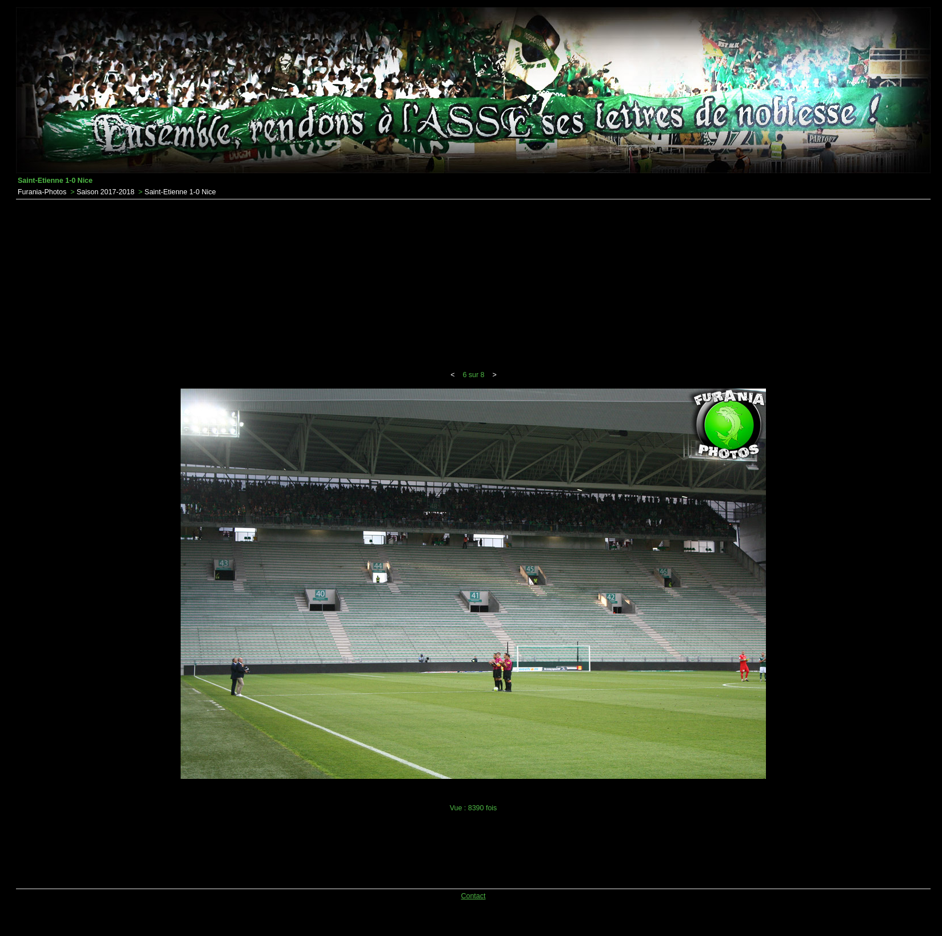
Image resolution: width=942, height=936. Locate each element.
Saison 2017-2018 (105, 192)
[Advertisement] (473, 285)
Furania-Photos (42, 192)
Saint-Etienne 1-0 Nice (180, 192)
